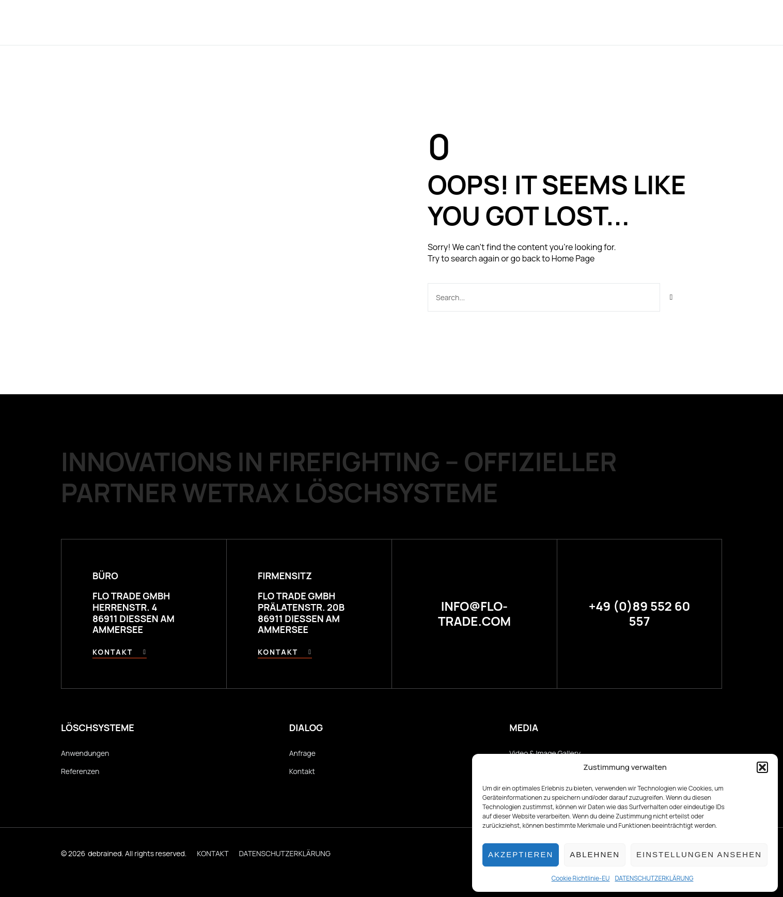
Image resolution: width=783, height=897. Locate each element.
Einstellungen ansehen (699, 854)
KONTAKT (212, 853)
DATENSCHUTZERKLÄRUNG (654, 878)
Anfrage (302, 753)
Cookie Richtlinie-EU (581, 878)
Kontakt (564, 22)
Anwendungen (367, 22)
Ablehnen (595, 854)
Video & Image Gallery (545, 753)
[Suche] (671, 297)
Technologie (286, 22)
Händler (508, 22)
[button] (762, 767)
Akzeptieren (520, 854)
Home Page (573, 258)
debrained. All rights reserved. (137, 853)
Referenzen (444, 22)
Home (227, 22)
